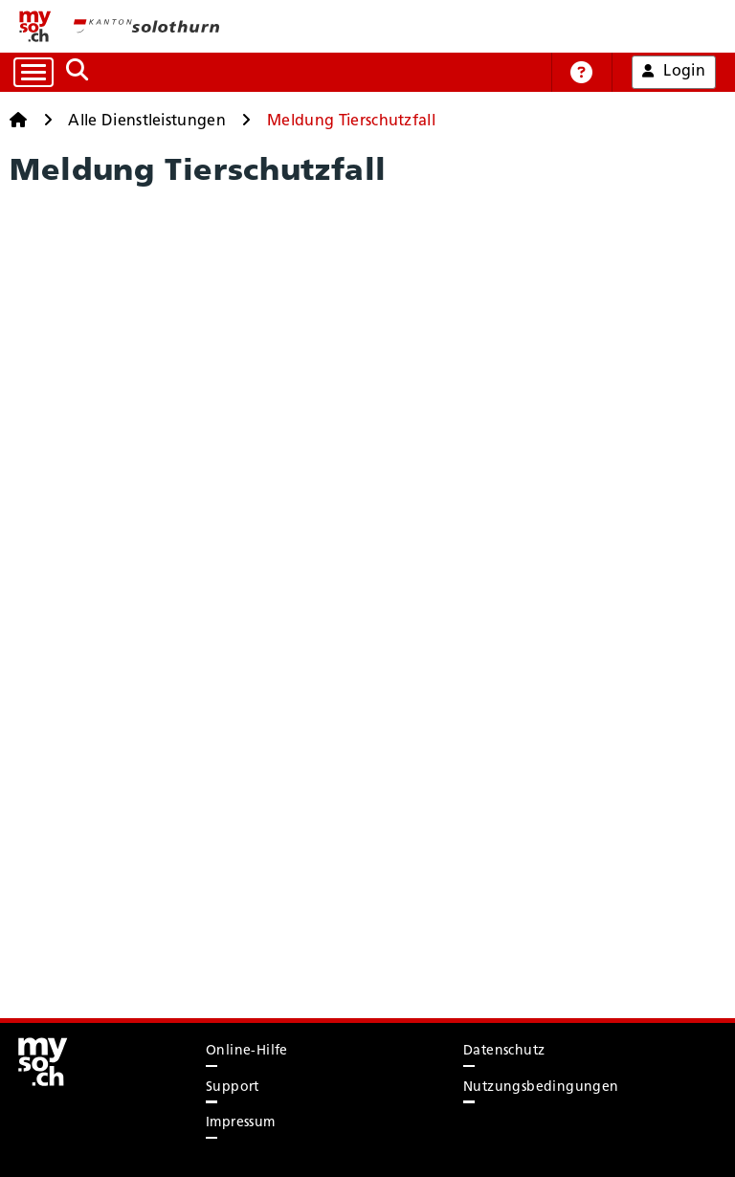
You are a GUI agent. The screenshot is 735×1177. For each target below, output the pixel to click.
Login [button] (673, 71)
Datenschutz (504, 1051)
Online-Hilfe (247, 1051)
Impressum (241, 1123)
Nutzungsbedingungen (541, 1087)
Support (232, 1087)
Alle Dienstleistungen (147, 121)
